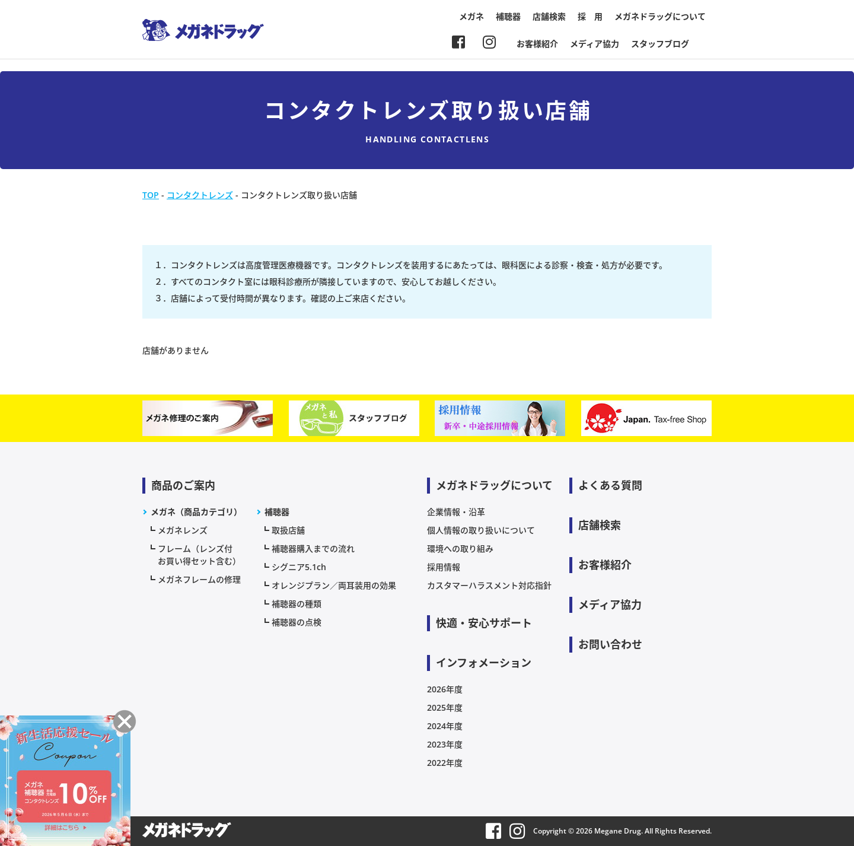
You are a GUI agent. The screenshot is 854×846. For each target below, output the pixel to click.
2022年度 (445, 762)
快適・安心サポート (484, 623)
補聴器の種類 (296, 603)
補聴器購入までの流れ (313, 548)
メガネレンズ (183, 530)
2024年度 (445, 725)
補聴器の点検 (296, 622)
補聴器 (508, 16)
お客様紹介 (537, 43)
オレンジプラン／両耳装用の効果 (334, 585)
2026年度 (445, 689)
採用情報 (443, 567)
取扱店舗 (288, 530)
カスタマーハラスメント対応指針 (489, 585)
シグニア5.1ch (299, 567)
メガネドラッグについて (660, 16)
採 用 (590, 16)
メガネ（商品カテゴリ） (196, 511)
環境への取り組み (460, 548)
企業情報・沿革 (456, 511)
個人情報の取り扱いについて (481, 530)
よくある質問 (610, 485)
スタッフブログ (660, 43)
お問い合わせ (610, 644)
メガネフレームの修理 (199, 579)
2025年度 (445, 707)
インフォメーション (483, 663)
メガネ (471, 16)
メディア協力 (594, 43)
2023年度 (445, 744)
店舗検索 (549, 16)
